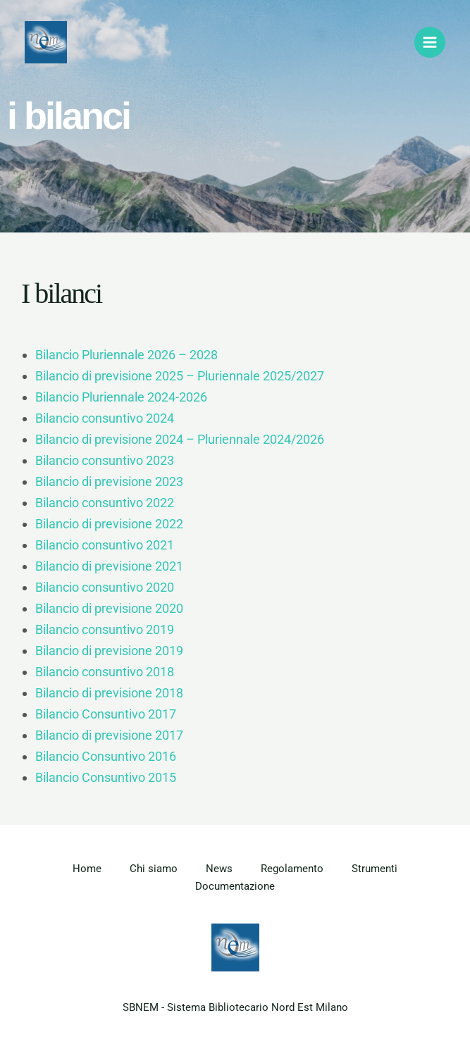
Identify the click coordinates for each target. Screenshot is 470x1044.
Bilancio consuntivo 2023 (104, 460)
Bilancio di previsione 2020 (109, 608)
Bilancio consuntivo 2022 (104, 502)
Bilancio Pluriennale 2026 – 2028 (126, 354)
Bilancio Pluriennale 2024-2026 (121, 397)
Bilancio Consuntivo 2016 (105, 756)
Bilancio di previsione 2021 (109, 566)
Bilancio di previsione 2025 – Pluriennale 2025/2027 (179, 375)
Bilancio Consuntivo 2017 (105, 714)
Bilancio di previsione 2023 (109, 481)
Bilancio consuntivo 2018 (104, 671)
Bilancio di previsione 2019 (109, 650)
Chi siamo (154, 868)
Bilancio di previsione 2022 (109, 523)
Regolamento (292, 868)
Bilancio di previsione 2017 (109, 735)
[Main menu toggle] (429, 42)
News (219, 868)
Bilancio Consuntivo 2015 (105, 777)
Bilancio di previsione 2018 (109, 692)
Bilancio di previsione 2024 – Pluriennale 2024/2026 (179, 439)
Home (87, 868)
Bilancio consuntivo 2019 (104, 629)
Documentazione (235, 886)
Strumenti (374, 868)
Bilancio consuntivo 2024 (104, 418)
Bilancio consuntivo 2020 (104, 587)
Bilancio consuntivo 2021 (104, 544)
